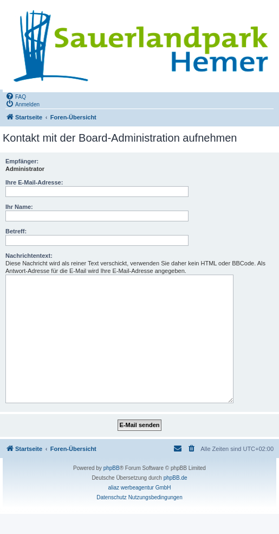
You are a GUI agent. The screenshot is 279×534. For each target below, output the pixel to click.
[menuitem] (15, 96)
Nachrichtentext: (29, 255)
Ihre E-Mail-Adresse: (34, 182)
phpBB (111, 468)
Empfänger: (21, 161)
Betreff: (16, 231)
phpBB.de (175, 478)
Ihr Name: (19, 207)
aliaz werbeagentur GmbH (139, 488)
